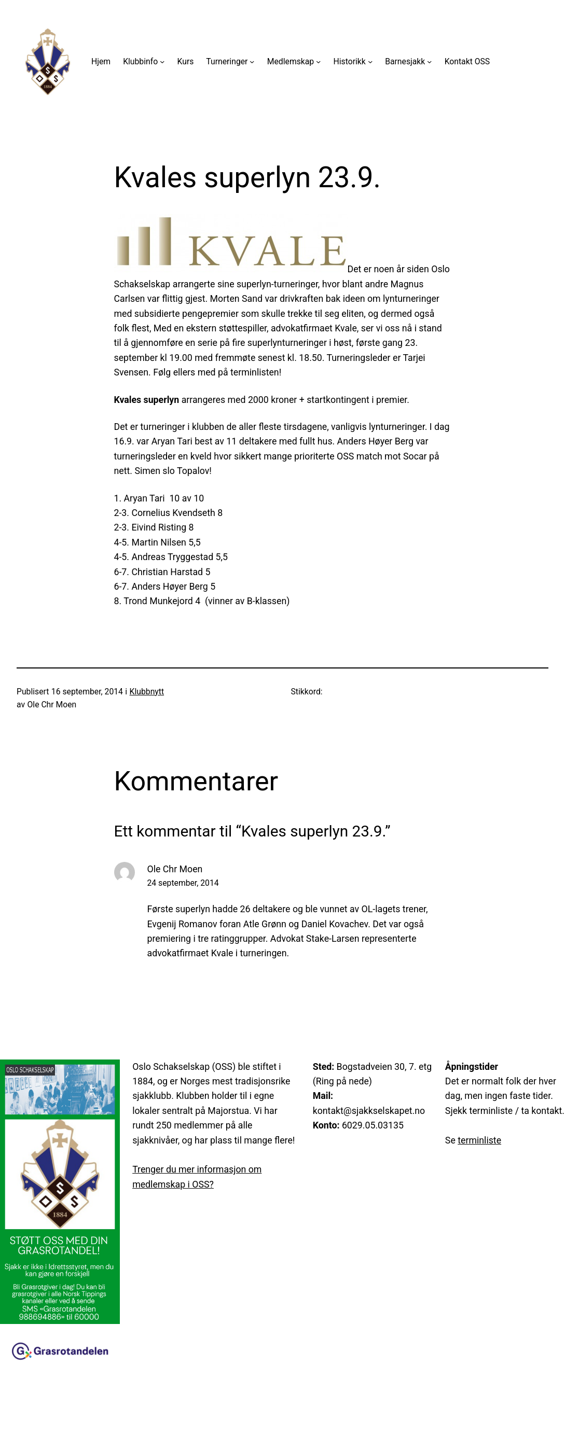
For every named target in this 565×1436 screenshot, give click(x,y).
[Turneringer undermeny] (252, 61)
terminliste (479, 1140)
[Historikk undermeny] (370, 61)
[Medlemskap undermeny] (318, 61)
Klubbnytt (147, 691)
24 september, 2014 (183, 883)
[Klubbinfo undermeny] (162, 61)
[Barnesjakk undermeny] (429, 61)
